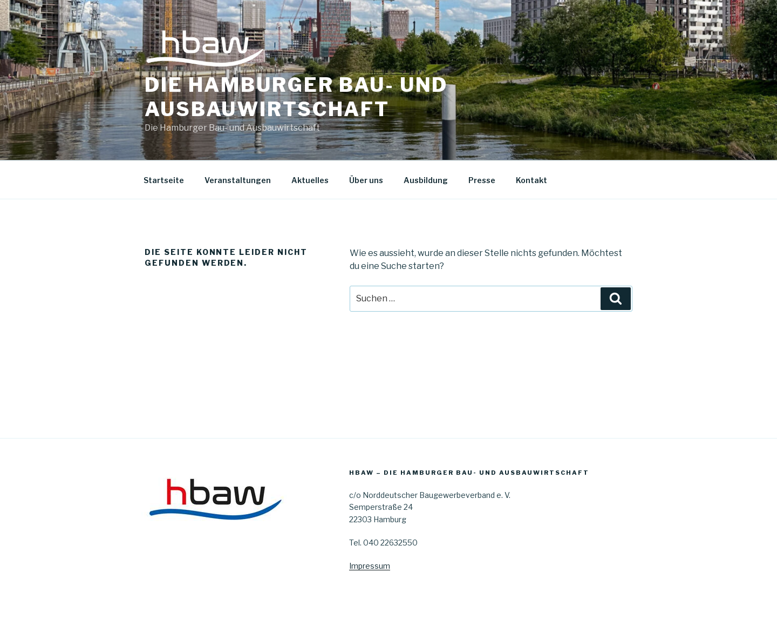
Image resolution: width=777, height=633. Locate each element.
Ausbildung (426, 180)
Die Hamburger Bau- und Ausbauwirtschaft (296, 97)
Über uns (366, 180)
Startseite (164, 180)
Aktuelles (310, 180)
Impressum (369, 565)
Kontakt (531, 180)
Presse (481, 180)
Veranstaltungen (238, 180)
